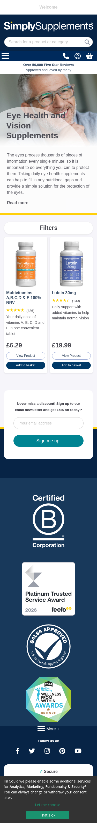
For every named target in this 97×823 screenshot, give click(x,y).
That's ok (47, 815)
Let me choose (47, 804)
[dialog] (48, 799)
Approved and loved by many (48, 67)
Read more (17, 203)
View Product (25, 356)
